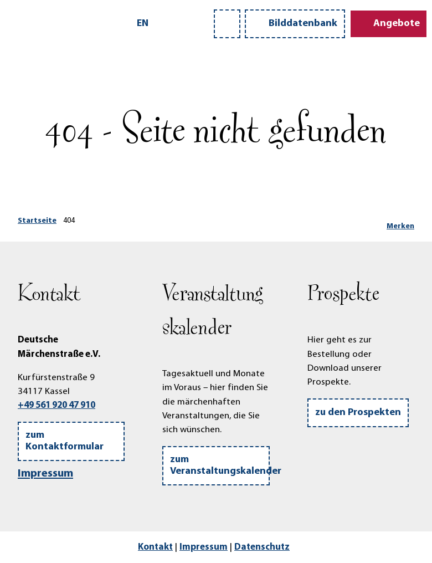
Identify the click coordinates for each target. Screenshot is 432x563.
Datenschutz (262, 547)
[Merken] (400, 222)
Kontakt (155, 547)
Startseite (37, 221)
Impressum (45, 473)
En (142, 23)
